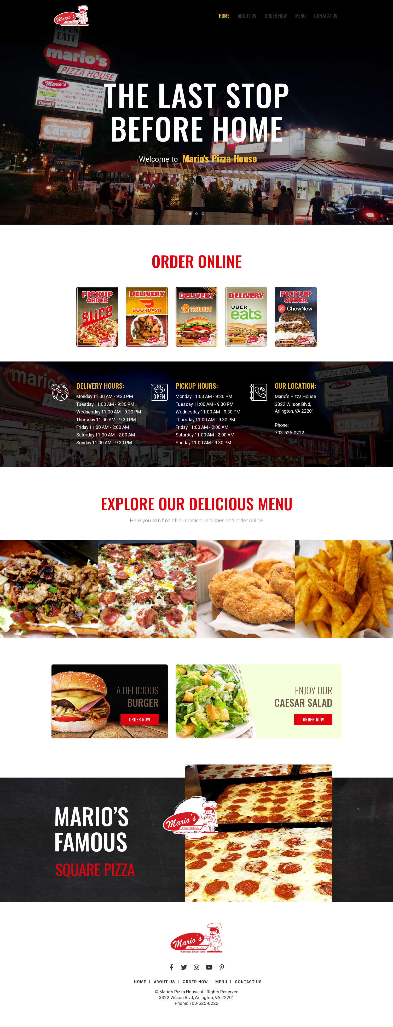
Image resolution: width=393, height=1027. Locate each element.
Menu (300, 15)
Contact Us (325, 15)
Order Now (276, 15)
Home (224, 15)
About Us (247, 15)
